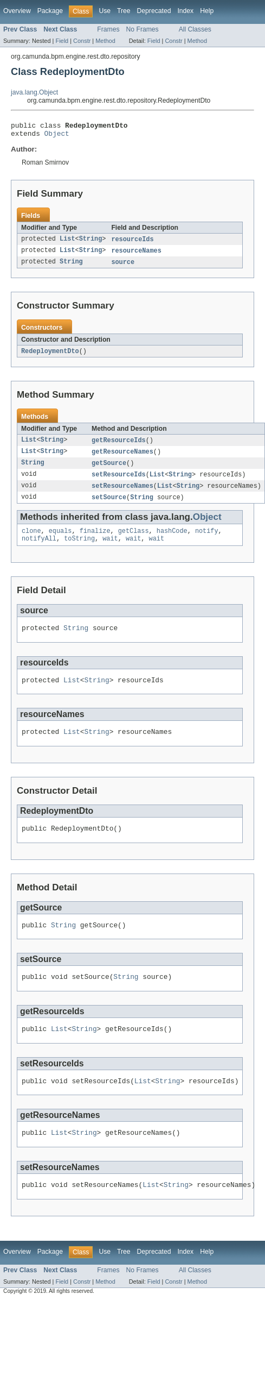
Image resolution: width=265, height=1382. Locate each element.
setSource (109, 505)
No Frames (142, 29)
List (67, 242)
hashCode (172, 540)
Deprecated (154, 11)
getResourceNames (122, 458)
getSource (109, 470)
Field (61, 40)
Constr (82, 40)
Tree (124, 11)
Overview (17, 11)
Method (105, 40)
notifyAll (39, 549)
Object (56, 136)
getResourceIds (119, 446)
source (122, 266)
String (90, 242)
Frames (108, 29)
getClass (133, 540)
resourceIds (132, 242)
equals (60, 540)
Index (185, 11)
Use (105, 11)
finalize (95, 540)
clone (31, 540)
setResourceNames (122, 493)
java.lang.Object (34, 92)
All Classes (195, 29)
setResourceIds (119, 482)
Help (207, 11)
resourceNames (136, 254)
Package (50, 11)
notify (206, 540)
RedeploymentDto (50, 356)
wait (110, 549)
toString (79, 549)
